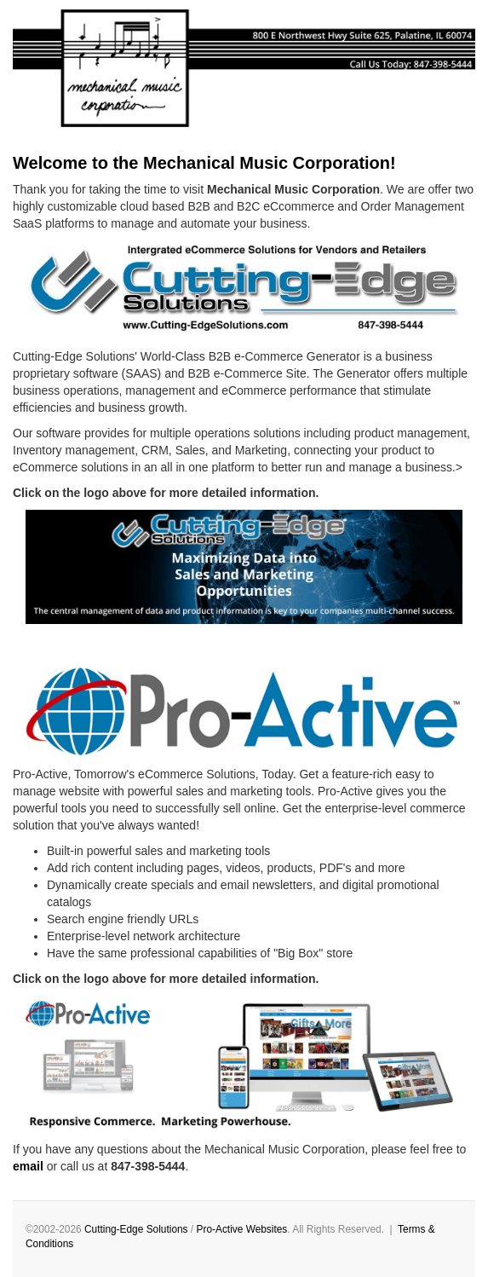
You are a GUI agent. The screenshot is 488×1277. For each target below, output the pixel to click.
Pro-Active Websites (241, 1229)
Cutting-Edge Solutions (136, 1229)
